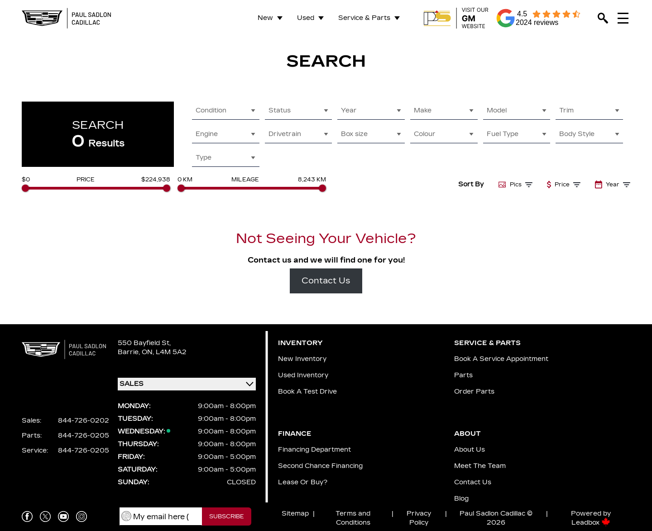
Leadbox (590, 522)
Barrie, (130, 352)
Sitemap (295, 513)
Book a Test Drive (307, 391)
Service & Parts (364, 18)
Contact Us (326, 281)
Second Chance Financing (320, 466)
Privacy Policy (419, 518)
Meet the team (480, 466)
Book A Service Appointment (501, 359)
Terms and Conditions (353, 518)
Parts (463, 375)
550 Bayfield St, (144, 343)
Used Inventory (303, 375)
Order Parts (474, 391)
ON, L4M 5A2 (164, 352)
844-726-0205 (83, 435)
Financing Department (314, 449)
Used (305, 18)
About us (469, 449)
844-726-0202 (83, 420)
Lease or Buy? (302, 482)
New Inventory (302, 359)
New (265, 18)
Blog (461, 498)
